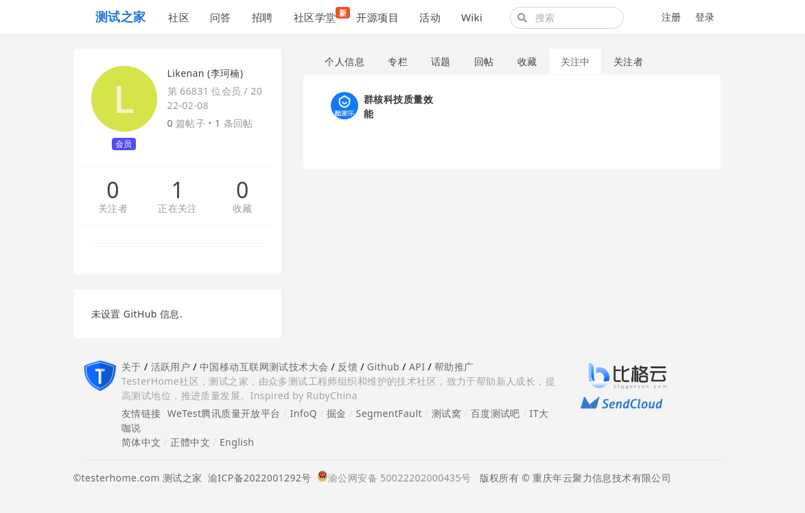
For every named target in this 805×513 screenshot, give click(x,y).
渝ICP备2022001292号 (257, 477)
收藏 (243, 209)
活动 (430, 17)
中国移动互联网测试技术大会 (264, 366)
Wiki (471, 17)
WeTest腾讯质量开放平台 (224, 413)
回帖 (484, 61)
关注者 (113, 209)
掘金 (337, 413)
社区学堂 (320, 15)
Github (383, 366)
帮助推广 (454, 366)
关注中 (575, 61)
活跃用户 (171, 366)
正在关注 (178, 209)
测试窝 (446, 413)
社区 (178, 17)
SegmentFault (389, 413)
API (417, 366)
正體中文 (190, 442)
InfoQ (303, 413)
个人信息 (344, 61)
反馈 (348, 366)
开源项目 (377, 17)
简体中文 (141, 442)
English (237, 442)
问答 (220, 17)
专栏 (398, 61)
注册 (671, 16)
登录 (705, 16)
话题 (441, 61)
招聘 (262, 17)
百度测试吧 (495, 413)
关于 (131, 366)
